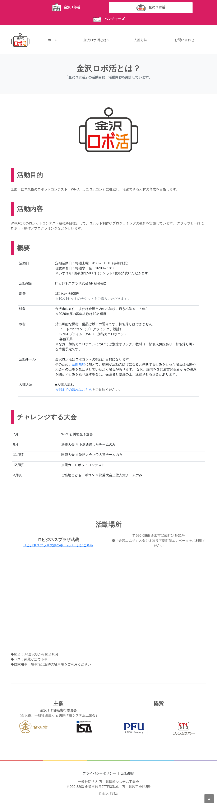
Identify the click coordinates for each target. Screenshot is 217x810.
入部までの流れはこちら (73, 389)
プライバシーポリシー (99, 773)
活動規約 (78, 364)
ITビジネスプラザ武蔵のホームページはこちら (58, 545)
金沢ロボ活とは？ (96, 40)
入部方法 (140, 40)
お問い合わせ (184, 40)
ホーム (53, 40)
